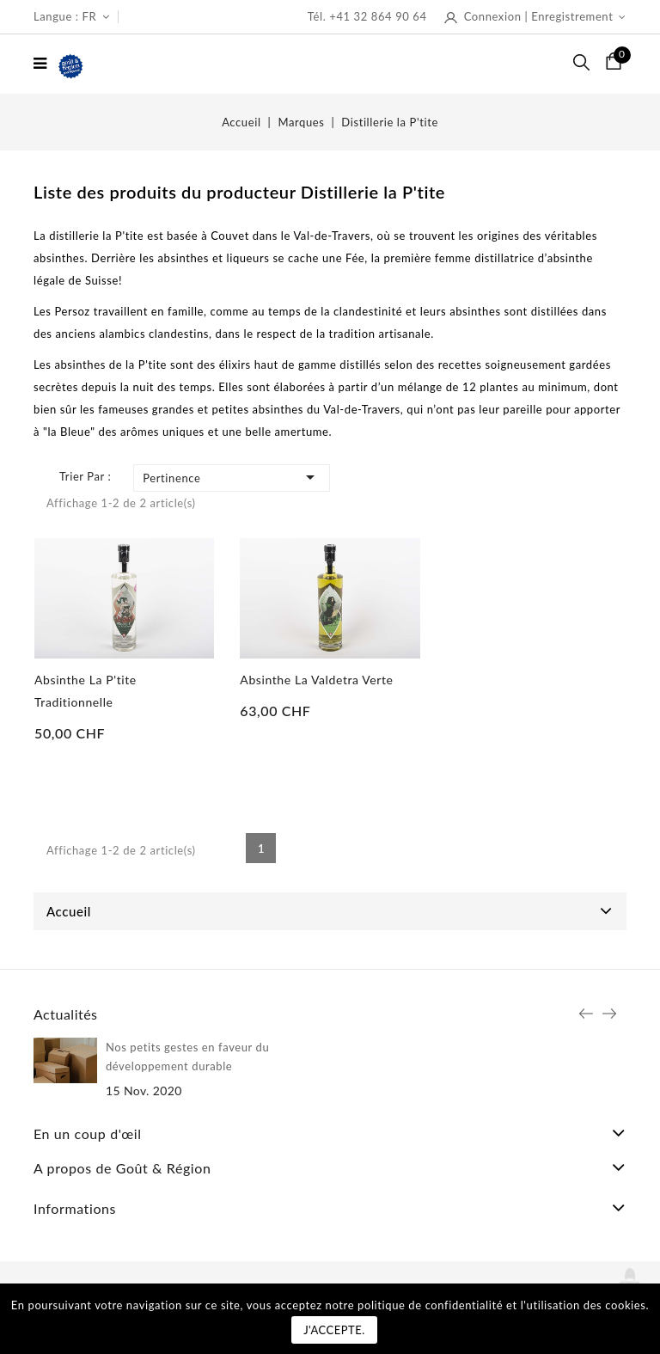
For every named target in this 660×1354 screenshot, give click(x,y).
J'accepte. (334, 1330)
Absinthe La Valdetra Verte (316, 679)
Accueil (68, 911)
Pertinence (232, 477)
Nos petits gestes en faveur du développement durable (187, 1056)
